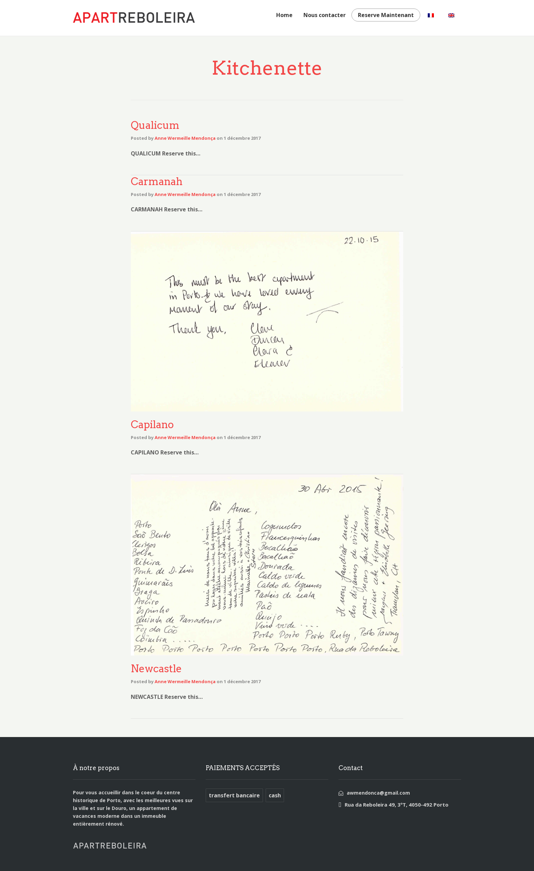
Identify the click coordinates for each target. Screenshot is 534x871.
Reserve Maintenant (386, 15)
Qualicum (155, 125)
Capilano (152, 424)
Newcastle (156, 668)
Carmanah (157, 181)
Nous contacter (324, 15)
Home (284, 15)
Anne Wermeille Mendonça (185, 138)
